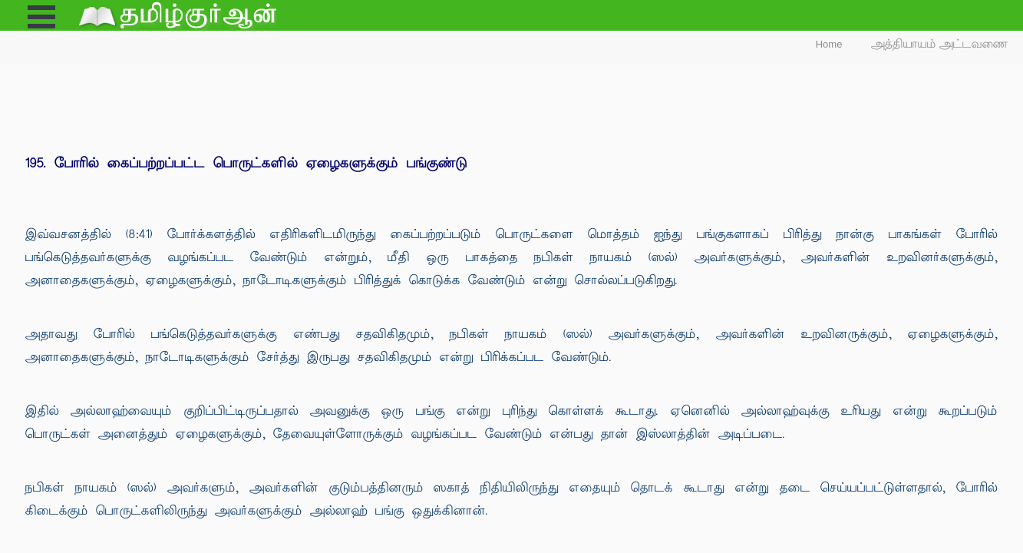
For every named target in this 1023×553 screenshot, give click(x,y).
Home (829, 44)
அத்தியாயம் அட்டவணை (939, 44)
